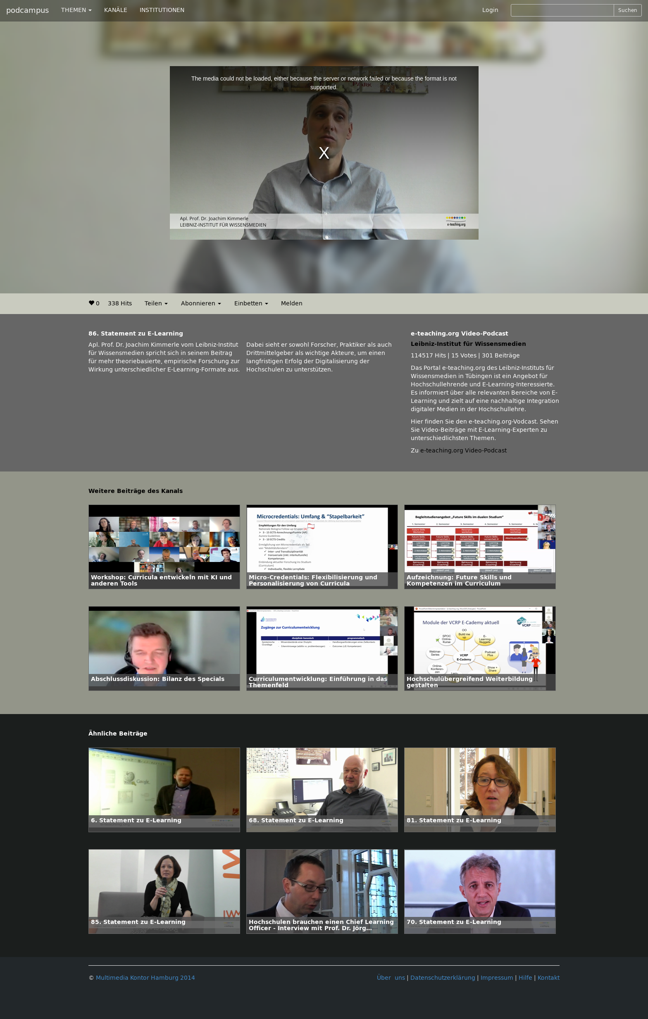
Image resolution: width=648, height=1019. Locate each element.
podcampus (27, 10)
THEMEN (76, 10)
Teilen (156, 303)
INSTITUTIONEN (162, 10)
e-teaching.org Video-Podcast (463, 450)
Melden (292, 303)
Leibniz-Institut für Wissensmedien (468, 344)
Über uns (391, 977)
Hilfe (525, 977)
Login (490, 10)
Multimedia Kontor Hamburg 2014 (145, 977)
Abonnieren (201, 303)
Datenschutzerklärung (442, 977)
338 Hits (120, 303)
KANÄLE (115, 10)
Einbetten (251, 303)
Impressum (497, 977)
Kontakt (549, 977)
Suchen (627, 10)
